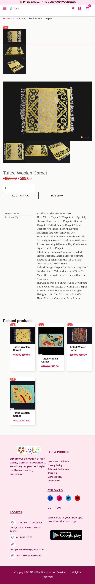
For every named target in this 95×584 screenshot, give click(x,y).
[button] (73, 10)
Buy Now (57, 195)
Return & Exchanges (58, 469)
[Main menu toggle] (4, 9)
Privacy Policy (55, 465)
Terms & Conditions (58, 461)
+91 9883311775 (24, 537)
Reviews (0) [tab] (11, 217)
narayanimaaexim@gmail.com (27, 549)
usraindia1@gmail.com (28, 555)
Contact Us (54, 480)
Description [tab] (12, 213)
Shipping (52, 472)
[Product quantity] (19, 188)
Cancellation (55, 476)
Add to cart (21, 195)
